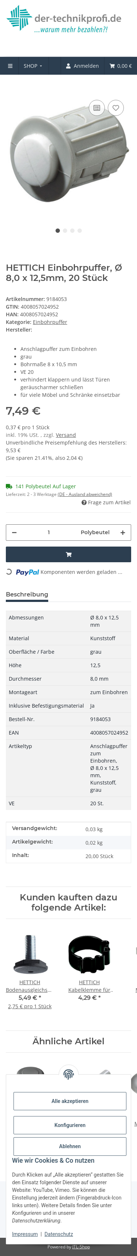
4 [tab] (79, 230)
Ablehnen (70, 1146)
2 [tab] (65, 230)
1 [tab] (58, 230)
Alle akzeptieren (70, 1101)
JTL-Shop (81, 1247)
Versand (66, 434)
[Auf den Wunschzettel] (116, 108)
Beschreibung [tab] (27, 594)
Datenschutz (59, 1234)
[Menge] (49, 532)
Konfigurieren (69, 1125)
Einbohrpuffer (50, 321)
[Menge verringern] (14, 532)
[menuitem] (34, 66)
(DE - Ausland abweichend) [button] (85, 494)
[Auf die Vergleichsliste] (97, 108)
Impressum (25, 1234)
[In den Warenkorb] (12, 87)
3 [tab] (72, 230)
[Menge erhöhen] (123, 532)
